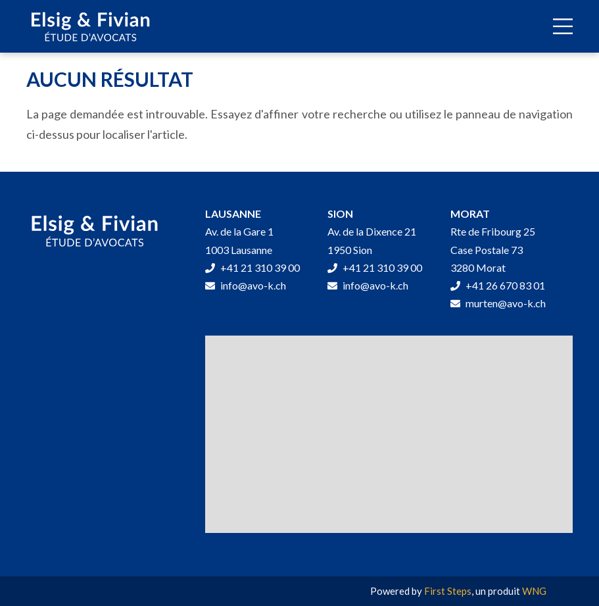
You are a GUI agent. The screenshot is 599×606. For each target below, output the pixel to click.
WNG (534, 591)
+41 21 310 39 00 (252, 267)
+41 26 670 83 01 (497, 285)
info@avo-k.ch (245, 285)
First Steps (447, 591)
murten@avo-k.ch (498, 303)
